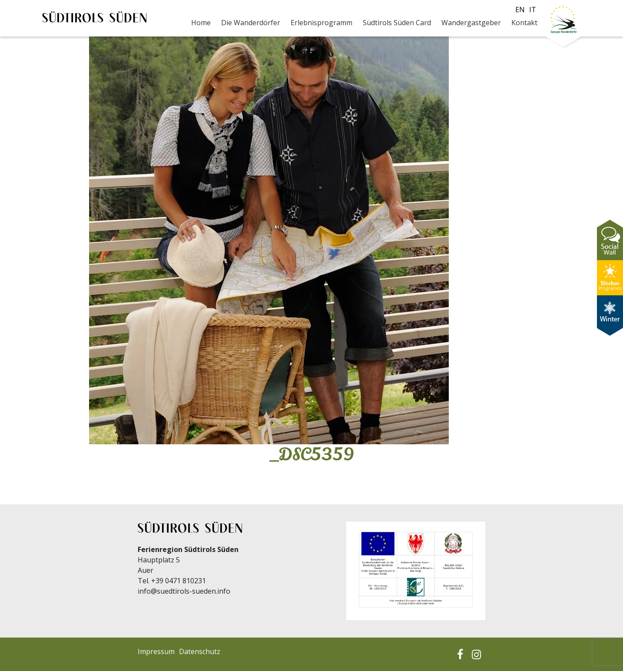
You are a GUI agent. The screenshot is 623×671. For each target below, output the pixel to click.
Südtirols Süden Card (397, 22)
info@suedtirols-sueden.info (184, 591)
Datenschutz (199, 651)
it (532, 9)
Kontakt (524, 22)
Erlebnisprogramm (321, 22)
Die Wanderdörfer (250, 22)
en (520, 9)
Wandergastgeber (471, 22)
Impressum (156, 651)
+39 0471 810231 (178, 580)
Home (201, 22)
